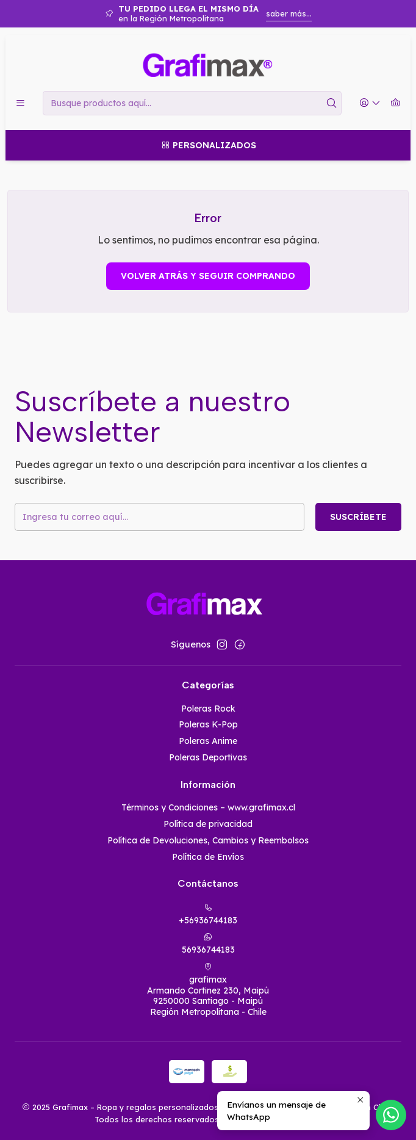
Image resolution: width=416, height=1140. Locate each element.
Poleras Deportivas (208, 757)
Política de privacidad (208, 823)
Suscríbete (358, 516)
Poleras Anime (208, 740)
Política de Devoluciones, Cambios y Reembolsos (208, 840)
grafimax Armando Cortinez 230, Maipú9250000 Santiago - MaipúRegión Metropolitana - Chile (208, 989)
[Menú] (20, 103)
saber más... (289, 13)
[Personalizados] (208, 145)
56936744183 (208, 944)
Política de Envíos (208, 856)
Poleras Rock (208, 708)
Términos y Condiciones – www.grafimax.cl (208, 807)
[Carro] (395, 103)
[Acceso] (370, 103)
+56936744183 (208, 914)
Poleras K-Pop (208, 724)
